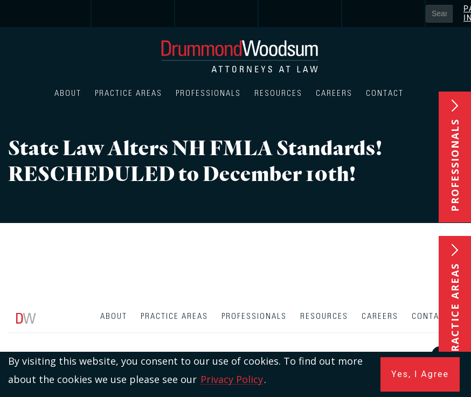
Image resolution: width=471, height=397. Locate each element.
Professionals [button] (454, 165)
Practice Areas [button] (454, 311)
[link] (50, 13)
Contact (385, 93)
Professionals (208, 93)
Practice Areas (128, 93)
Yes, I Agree (420, 374)
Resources (278, 93)
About (67, 93)
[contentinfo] (235, 350)
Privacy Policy (231, 379)
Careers (334, 93)
